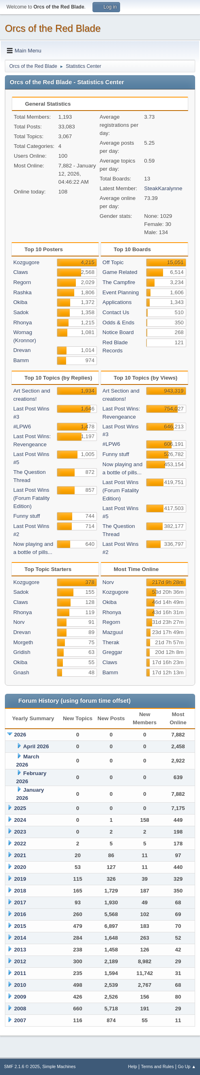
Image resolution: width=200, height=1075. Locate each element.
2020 (20, 867)
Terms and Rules (157, 1066)
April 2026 (36, 746)
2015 (20, 926)
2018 (20, 891)
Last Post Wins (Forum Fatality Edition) (31, 498)
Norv (19, 622)
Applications (117, 302)
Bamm (21, 360)
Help (132, 1066)
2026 (20, 735)
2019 (20, 879)
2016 (20, 914)
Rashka (22, 292)
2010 (20, 985)
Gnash (21, 672)
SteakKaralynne (163, 188)
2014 (20, 938)
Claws (20, 272)
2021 (20, 855)
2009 (20, 997)
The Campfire (119, 282)
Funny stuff (26, 516)
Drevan (22, 350)
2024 (20, 820)
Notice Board (118, 332)
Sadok (21, 312)
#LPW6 (22, 426)
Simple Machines (58, 1066)
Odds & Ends (119, 322)
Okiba (20, 302)
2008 (20, 1009)
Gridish (21, 652)
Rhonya (22, 322)
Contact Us (116, 312)
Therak (111, 642)
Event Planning (121, 292)
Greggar (113, 652)
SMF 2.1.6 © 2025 (22, 1066)
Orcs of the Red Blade (53, 28)
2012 (20, 961)
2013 (20, 950)
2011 (20, 973)
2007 (20, 1020)
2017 (20, 902)
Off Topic (113, 262)
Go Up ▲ (187, 1066)
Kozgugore (26, 262)
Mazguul (113, 632)
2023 (20, 832)
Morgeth (23, 642)
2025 (20, 808)
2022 (20, 843)
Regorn (22, 282)
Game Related (120, 272)
